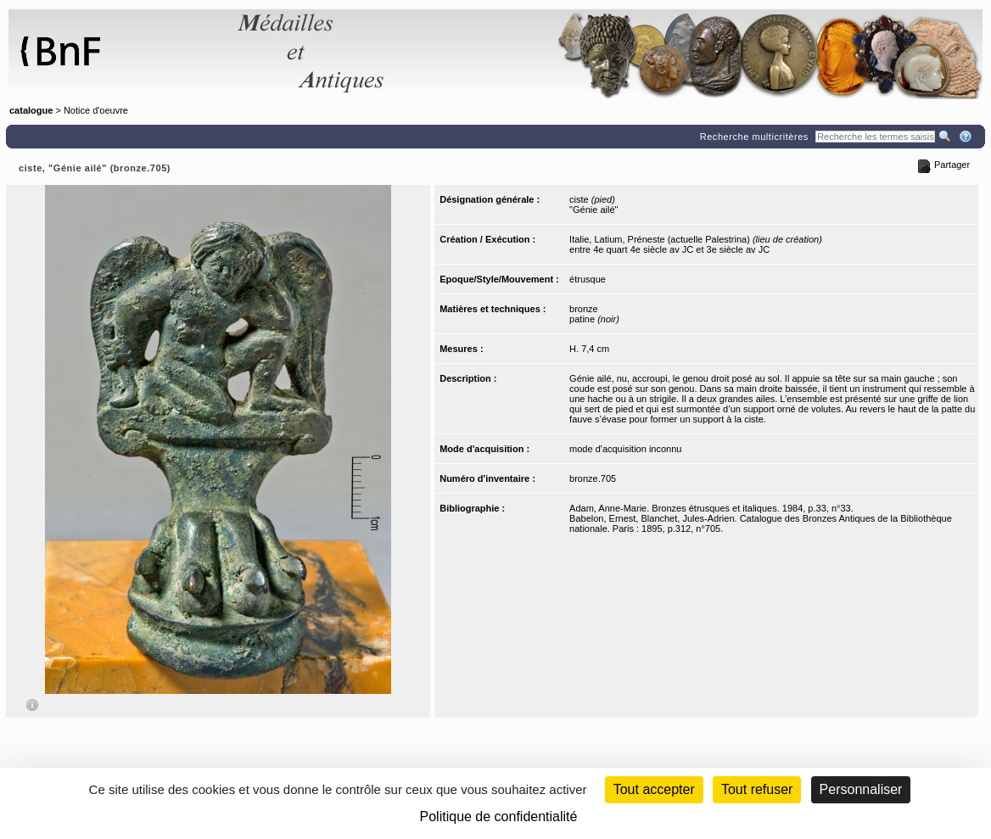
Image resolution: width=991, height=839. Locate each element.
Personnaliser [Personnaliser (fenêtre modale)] (861, 789)
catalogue (31, 110)
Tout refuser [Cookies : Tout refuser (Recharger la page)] (756, 789)
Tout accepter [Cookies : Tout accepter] (654, 789)
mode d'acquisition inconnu (625, 449)
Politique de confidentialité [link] (499, 816)
